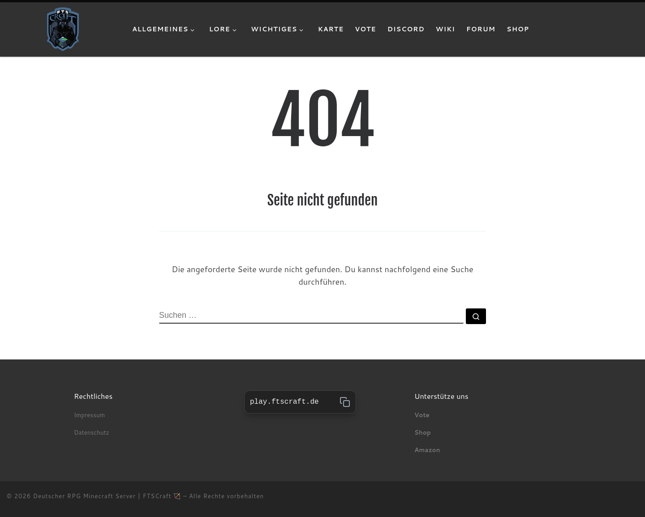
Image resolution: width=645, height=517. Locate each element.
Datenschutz (92, 432)
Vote (422, 414)
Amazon (427, 449)
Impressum (89, 414)
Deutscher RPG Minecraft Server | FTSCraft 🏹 (107, 496)
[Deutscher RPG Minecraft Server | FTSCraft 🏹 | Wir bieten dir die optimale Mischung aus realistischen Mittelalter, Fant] (63, 28)
